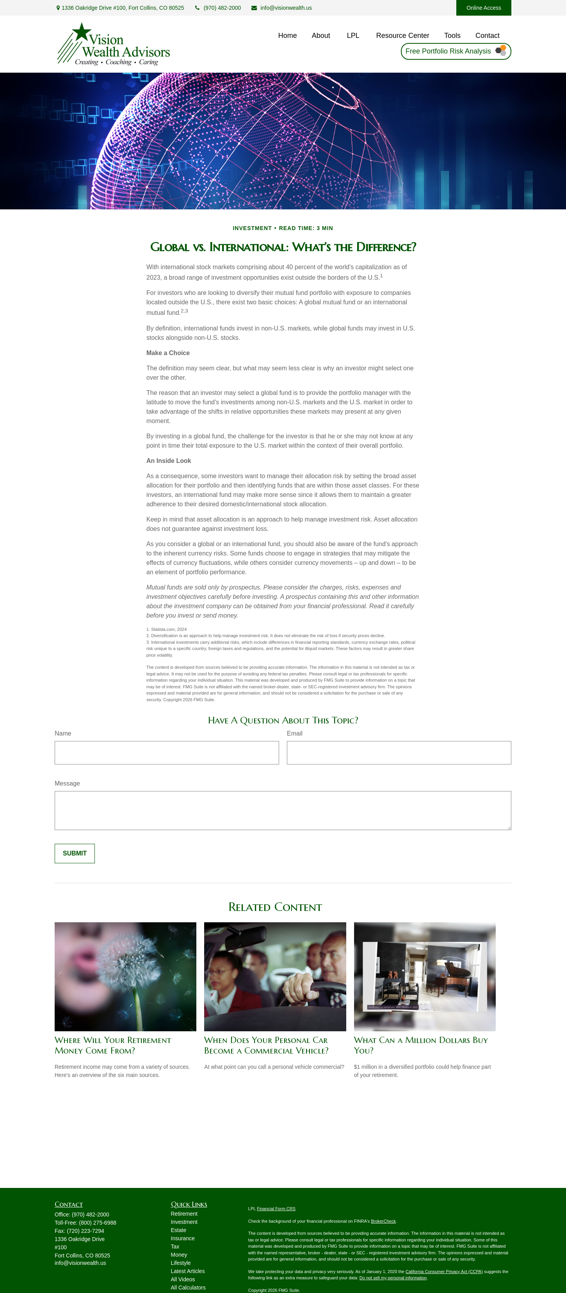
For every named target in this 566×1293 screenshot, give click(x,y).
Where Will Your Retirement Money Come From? (113, 1045)
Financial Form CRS (276, 1208)
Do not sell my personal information (393, 1277)
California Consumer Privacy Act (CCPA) (444, 1271)
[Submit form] (75, 853)
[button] (287, 36)
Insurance (183, 1238)
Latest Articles (188, 1271)
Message (67, 783)
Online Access (483, 8)
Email (295, 733)
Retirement (184, 1214)
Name (63, 733)
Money (179, 1255)
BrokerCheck (383, 1221)
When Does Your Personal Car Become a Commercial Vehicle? (266, 1045)
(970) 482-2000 (217, 8)
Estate (179, 1230)
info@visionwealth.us (281, 8)
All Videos (183, 1279)
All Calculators (188, 1287)
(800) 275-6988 (97, 1223)
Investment (184, 1222)
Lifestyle (181, 1263)
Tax (175, 1246)
